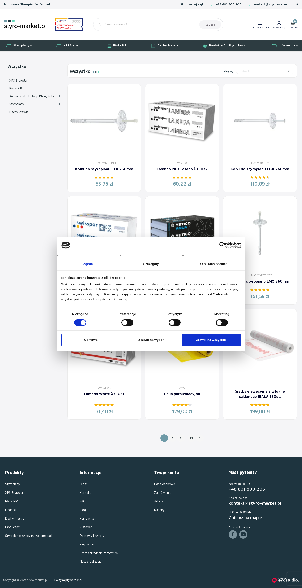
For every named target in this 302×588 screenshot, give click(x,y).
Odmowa (90, 340)
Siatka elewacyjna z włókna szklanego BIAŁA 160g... (260, 394)
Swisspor (182, 163)
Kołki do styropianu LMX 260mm (259, 281)
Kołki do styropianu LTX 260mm (104, 169)
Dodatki (10, 510)
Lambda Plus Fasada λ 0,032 (182, 169)
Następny (200, 438)
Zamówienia (162, 492)
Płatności (86, 527)
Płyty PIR (15, 88)
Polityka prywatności (68, 580)
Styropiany (16, 104)
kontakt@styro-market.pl (273, 4)
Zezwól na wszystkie (211, 340)
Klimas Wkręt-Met (104, 163)
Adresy (159, 501)
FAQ (83, 501)
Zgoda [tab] (88, 264)
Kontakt (85, 492)
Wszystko (16, 66)
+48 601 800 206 (228, 4)
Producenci (12, 527)
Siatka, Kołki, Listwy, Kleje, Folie (31, 96)
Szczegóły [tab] (151, 264)
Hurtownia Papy (260, 27)
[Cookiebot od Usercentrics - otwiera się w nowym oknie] (222, 245)
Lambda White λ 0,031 (104, 394)
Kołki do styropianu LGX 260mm (260, 169)
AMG (182, 387)
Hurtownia (87, 518)
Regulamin (87, 544)
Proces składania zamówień (99, 553)
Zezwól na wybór (151, 340)
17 (192, 438)
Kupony (159, 510)
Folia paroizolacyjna (182, 394)
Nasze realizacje (91, 561)
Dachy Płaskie (19, 112)
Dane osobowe (164, 484)
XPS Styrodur (18, 80)
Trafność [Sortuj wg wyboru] (265, 70)
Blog (83, 510)
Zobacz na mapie (245, 517)
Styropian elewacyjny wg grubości (28, 535)
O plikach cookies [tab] (213, 264)
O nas (84, 484)
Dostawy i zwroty (92, 535)
